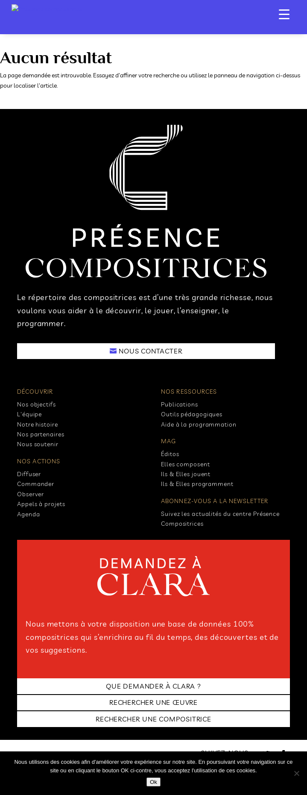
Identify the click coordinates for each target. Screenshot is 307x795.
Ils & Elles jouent (186, 474)
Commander (35, 484)
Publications (179, 404)
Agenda (28, 514)
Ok (153, 782)
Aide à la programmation (199, 424)
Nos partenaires (40, 434)
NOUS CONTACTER (150, 351)
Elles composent (185, 464)
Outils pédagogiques (191, 414)
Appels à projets (41, 504)
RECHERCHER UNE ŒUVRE (153, 702)
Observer (30, 494)
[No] (296, 773)
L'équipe (29, 414)
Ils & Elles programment (197, 484)
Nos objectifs (36, 404)
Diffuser (29, 474)
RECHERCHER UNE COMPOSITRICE (153, 719)
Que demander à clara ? (153, 686)
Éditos (170, 454)
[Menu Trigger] (284, 13)
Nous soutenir (37, 444)
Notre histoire (37, 424)
